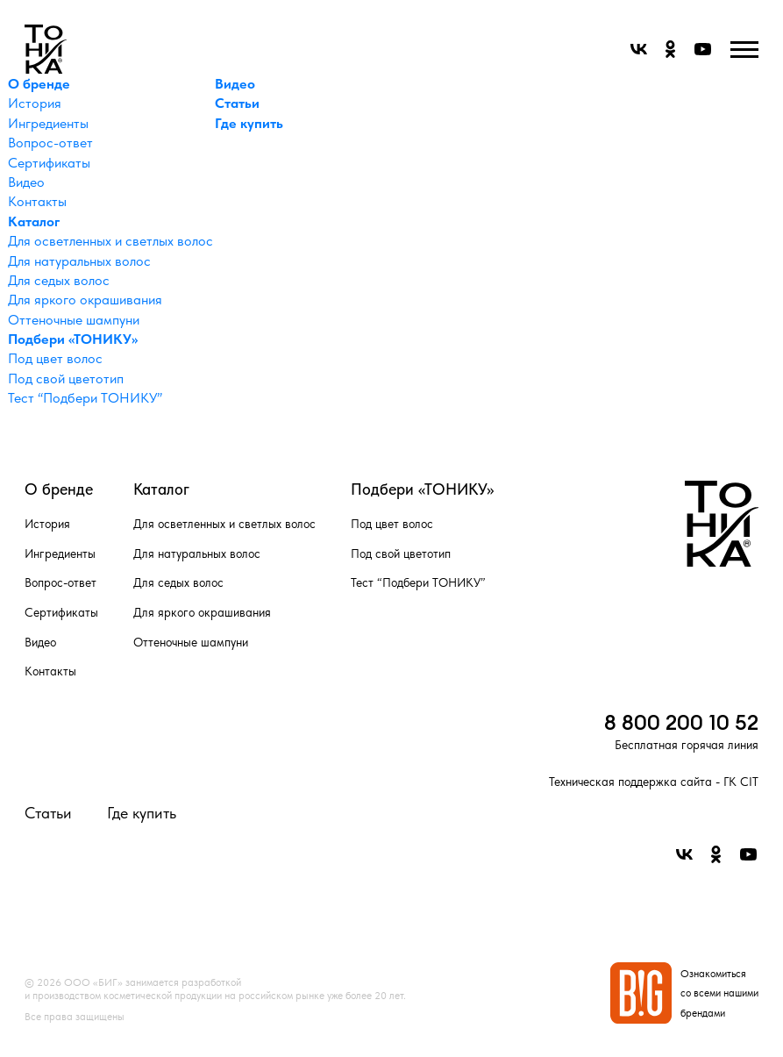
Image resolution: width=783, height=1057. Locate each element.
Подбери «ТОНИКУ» (73, 339)
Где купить (249, 123)
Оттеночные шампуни (73, 319)
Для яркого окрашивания (85, 299)
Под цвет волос (55, 358)
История (34, 103)
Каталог (34, 221)
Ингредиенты (48, 123)
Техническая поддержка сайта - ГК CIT (653, 782)
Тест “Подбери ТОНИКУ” (85, 397)
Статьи (237, 103)
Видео (26, 182)
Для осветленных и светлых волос (110, 240)
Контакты (37, 201)
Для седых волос (59, 280)
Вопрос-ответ (50, 142)
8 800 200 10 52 (681, 722)
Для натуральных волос (79, 261)
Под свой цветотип (66, 378)
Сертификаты (49, 162)
